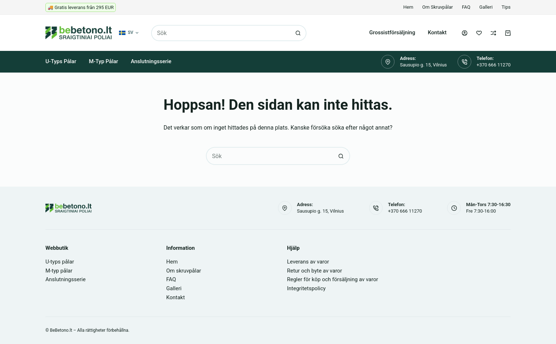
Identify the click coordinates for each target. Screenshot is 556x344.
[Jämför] (493, 33)
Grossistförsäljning (392, 32)
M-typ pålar (103, 61)
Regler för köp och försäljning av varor (332, 279)
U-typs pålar (60, 61)
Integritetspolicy (306, 288)
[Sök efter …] (221, 33)
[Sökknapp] (298, 33)
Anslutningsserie (151, 61)
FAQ (466, 7)
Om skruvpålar (437, 7)
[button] (128, 32)
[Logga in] (464, 33)
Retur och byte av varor (314, 270)
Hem (408, 7)
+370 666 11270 (494, 65)
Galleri (486, 7)
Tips (506, 7)
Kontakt (437, 32)
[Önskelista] (479, 33)
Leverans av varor (308, 261)
